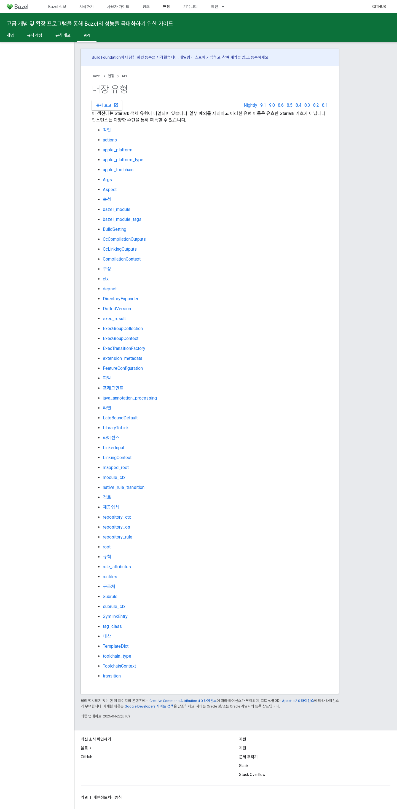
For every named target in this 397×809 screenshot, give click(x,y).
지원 (242, 748)
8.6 (281, 105)
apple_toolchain (118, 169)
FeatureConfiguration (123, 368)
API (124, 76)
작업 (107, 130)
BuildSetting (114, 229)
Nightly (250, 105)
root (107, 547)
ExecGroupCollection (123, 328)
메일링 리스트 (190, 57)
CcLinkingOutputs (120, 249)
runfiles (110, 576)
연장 (111, 76)
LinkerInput (113, 447)
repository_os (116, 527)
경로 (107, 497)
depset (110, 288)
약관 (84, 797)
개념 (10, 35)
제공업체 (111, 507)
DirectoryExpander (120, 298)
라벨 (107, 408)
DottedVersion (117, 308)
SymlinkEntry (115, 616)
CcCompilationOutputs (124, 239)
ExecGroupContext (120, 338)
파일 (107, 378)
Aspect (110, 189)
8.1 (325, 105)
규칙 (107, 556)
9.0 (272, 105)
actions (110, 140)
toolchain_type (117, 656)
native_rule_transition (123, 487)
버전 (214, 6)
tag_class (112, 626)
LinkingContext (117, 457)
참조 (146, 6)
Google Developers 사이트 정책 (149, 706)
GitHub (379, 6)
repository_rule (117, 537)
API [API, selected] (87, 35)
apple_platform (117, 149)
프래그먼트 (113, 388)
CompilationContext (122, 259)
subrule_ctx (114, 606)
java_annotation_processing (130, 398)
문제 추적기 (248, 757)
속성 (107, 199)
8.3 (307, 105)
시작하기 (86, 6)
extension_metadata (122, 358)
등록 (254, 57)
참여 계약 (229, 57)
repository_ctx (117, 517)
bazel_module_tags (122, 219)
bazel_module (116, 209)
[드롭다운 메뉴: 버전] (225, 6)
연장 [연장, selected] (166, 6)
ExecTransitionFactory (124, 348)
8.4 (298, 105)
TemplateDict (115, 646)
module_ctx (114, 477)
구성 (107, 269)
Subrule (110, 596)
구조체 (109, 586)
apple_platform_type (123, 159)
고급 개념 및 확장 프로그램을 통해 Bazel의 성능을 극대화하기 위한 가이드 (90, 23)
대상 (107, 636)
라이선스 (111, 437)
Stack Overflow (252, 774)
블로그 (86, 748)
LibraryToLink (116, 427)
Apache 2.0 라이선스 (298, 701)
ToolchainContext (119, 666)
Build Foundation (106, 57)
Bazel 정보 (57, 6)
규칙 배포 (63, 35)
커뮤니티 (190, 6)
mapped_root (116, 467)
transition (112, 676)
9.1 (263, 105)
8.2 (316, 105)
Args (107, 179)
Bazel (96, 76)
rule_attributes (117, 566)
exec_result (114, 318)
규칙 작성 (34, 35)
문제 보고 (107, 105)
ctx (106, 279)
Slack (243, 766)
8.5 (290, 105)
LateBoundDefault (120, 417)
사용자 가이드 (118, 6)
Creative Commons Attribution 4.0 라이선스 (183, 701)
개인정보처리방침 (107, 797)
